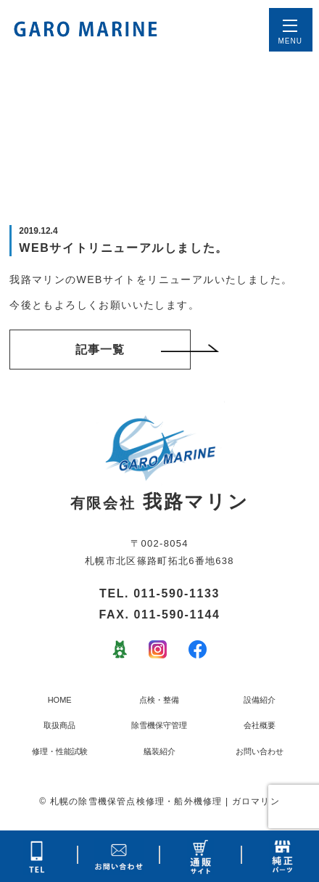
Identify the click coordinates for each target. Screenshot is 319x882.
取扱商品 (59, 725)
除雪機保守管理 (159, 725)
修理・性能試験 (60, 751)
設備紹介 (260, 699)
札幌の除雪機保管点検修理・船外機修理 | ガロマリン (165, 801)
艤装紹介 (159, 751)
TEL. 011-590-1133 (159, 593)
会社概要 (260, 725)
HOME (60, 699)
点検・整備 (159, 699)
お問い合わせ (259, 751)
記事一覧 (133, 349)
